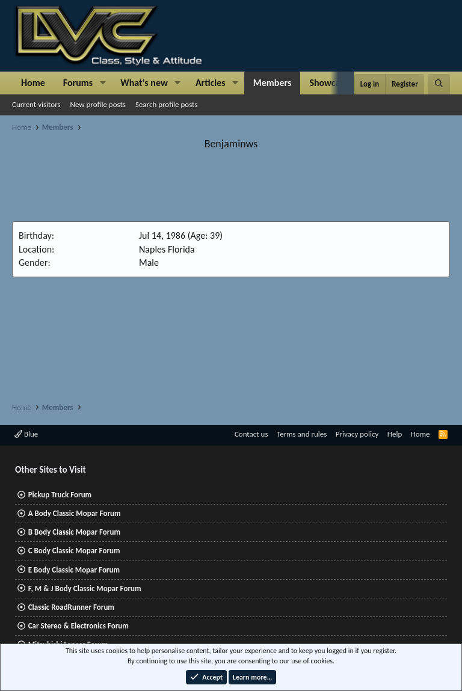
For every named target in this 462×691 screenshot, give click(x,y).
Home (33, 82)
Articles (211, 82)
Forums (78, 82)
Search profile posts (166, 104)
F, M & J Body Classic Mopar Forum (84, 588)
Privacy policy (357, 433)
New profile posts (98, 104)
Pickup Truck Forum (59, 494)
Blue (26, 433)
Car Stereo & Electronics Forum (78, 625)
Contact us (251, 433)
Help (394, 433)
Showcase (328, 82)
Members (272, 82)
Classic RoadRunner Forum (71, 607)
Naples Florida (167, 249)
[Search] (439, 84)
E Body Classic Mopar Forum (74, 569)
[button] (102, 83)
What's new (144, 82)
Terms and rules (302, 433)
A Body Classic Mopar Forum (74, 513)
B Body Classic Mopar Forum (74, 531)
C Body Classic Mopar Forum (74, 550)
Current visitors (36, 104)
